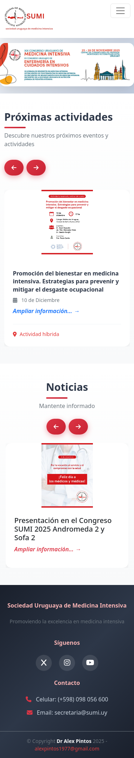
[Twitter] (44, 663)
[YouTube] (90, 663)
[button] (14, 168)
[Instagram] (67, 663)
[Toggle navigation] (120, 11)
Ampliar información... (42, 311)
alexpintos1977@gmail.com (67, 748)
